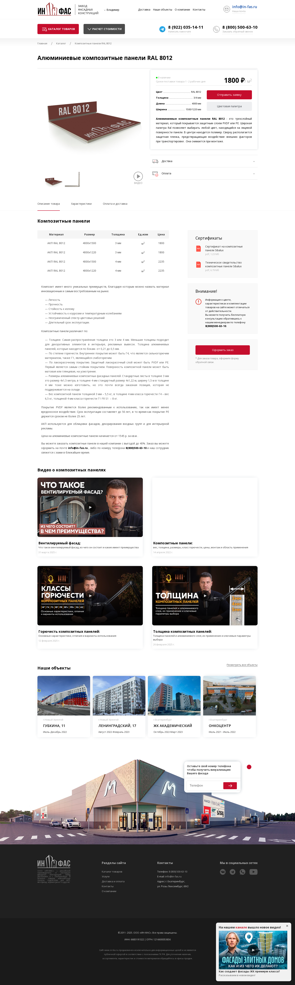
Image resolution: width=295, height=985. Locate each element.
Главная (42, 43)
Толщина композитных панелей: (205, 635)
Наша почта (239, 11)
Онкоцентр (220, 725)
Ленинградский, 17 (117, 725)
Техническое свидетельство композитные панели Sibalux (223, 264)
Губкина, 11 (54, 725)
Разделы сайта (114, 862)
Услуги (105, 876)
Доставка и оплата (113, 881)
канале (241, 927)
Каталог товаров (112, 871)
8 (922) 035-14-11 (185, 27)
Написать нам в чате (179, 31)
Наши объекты (162, 9)
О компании (182, 9)
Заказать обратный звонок (237, 31)
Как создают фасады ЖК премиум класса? (253, 973)
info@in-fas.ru (244, 6)
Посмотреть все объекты (242, 664)
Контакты (199, 9)
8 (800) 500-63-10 (240, 27)
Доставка (144, 9)
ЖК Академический (173, 725)
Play (90, 507)
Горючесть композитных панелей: (77, 633)
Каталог (61, 43)
